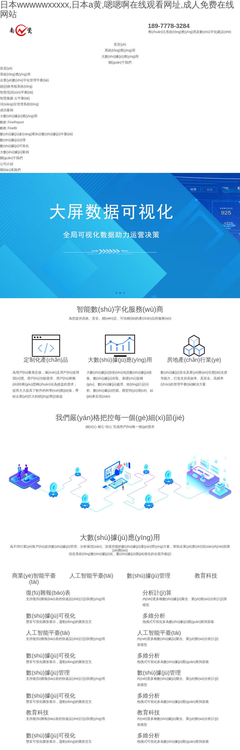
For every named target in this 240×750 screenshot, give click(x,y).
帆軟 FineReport (12, 122)
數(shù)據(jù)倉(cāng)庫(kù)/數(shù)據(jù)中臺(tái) (36, 134)
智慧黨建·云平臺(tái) (15, 98)
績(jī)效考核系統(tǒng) (16, 86)
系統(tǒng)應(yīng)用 (120, 50)
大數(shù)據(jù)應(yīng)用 (120, 56)
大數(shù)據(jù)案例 (14, 152)
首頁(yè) (120, 44)
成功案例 (6, 110)
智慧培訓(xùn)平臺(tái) (16, 92)
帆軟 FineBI (8, 128)
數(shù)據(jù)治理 (13, 140)
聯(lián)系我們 (10, 170)
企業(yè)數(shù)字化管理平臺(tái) (24, 80)
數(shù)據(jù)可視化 (14, 146)
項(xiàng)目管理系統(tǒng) (19, 104)
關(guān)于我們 (120, 62)
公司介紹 (6, 164)
